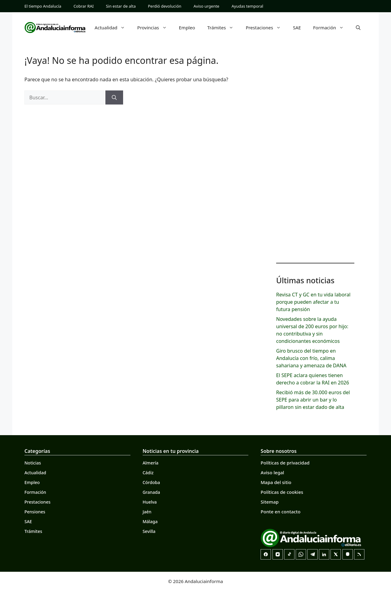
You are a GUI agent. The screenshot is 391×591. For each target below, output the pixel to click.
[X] (336, 554)
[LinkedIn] (324, 554)
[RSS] (359, 554)
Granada (151, 492)
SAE (297, 27)
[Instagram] (277, 554)
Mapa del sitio (276, 482)
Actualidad (113, 27)
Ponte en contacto (280, 511)
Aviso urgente (206, 6)
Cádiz (148, 472)
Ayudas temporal (247, 6)
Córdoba (151, 482)
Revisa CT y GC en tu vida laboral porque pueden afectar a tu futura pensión (313, 302)
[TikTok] (289, 554)
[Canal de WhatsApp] (301, 554)
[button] (358, 27)
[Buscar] (114, 97)
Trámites (223, 27)
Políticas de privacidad (285, 463)
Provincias (155, 27)
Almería (151, 463)
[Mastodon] (347, 554)
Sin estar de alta (121, 6)
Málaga (150, 521)
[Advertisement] (315, 159)
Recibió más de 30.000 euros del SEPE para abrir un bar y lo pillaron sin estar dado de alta (313, 399)
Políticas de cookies (282, 492)
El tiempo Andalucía (42, 6)
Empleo (187, 27)
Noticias (32, 463)
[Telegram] (312, 554)
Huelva (150, 502)
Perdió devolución (164, 6)
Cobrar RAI (84, 6)
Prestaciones (266, 27)
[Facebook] (266, 554)
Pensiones (34, 512)
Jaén (147, 512)
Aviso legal (272, 472)
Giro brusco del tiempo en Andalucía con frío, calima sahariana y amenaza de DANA (311, 358)
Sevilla (149, 531)
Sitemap (270, 502)
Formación (331, 27)
